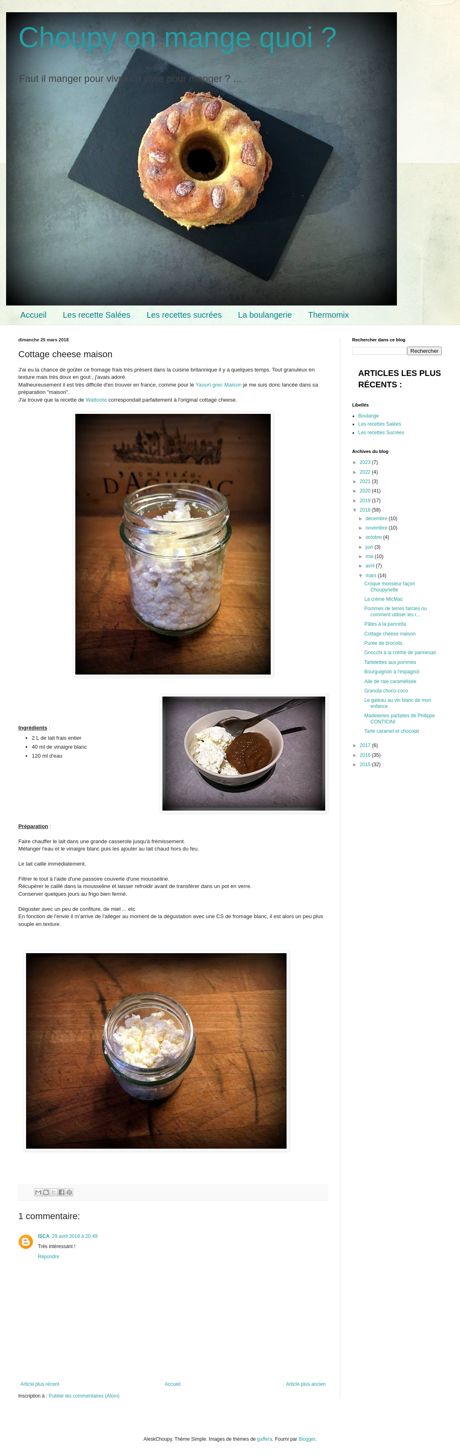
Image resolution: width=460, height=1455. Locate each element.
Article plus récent (39, 1384)
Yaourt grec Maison (218, 385)
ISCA (44, 1236)
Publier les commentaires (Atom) (84, 1396)
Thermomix (328, 314)
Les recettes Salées (379, 424)
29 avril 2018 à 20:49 (75, 1236)
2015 (366, 764)
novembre (377, 528)
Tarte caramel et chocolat (391, 731)
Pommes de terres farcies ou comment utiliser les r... (395, 611)
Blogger (306, 1439)
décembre (377, 518)
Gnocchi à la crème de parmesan (400, 652)
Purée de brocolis (383, 643)
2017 (366, 745)
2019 (366, 500)
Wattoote (96, 400)
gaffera (264, 1439)
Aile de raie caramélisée (390, 681)
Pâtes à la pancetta (385, 624)
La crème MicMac (383, 599)
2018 (366, 510)
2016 (366, 755)
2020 (366, 491)
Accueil (33, 314)
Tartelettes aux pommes (390, 662)
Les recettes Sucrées (381, 432)
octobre (374, 537)
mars (372, 575)
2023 (366, 462)
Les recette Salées (96, 314)
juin (370, 547)
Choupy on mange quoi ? (177, 37)
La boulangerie (265, 314)
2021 (366, 481)
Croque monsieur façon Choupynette (389, 586)
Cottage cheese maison (390, 634)
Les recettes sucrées (184, 314)
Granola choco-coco (386, 691)
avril (371, 566)
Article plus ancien (306, 1384)
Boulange (368, 416)
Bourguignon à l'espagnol (391, 672)
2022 (366, 472)
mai (370, 556)
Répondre (48, 1256)
